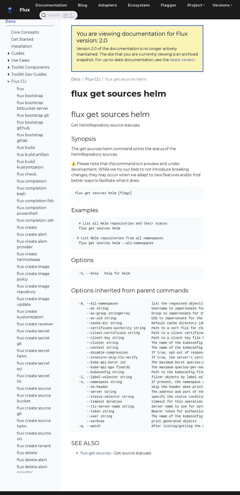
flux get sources (96, 453)
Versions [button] (221, 5)
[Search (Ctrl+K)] (58, 15)
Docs (75, 79)
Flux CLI (92, 79)
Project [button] (194, 5)
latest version (182, 60)
